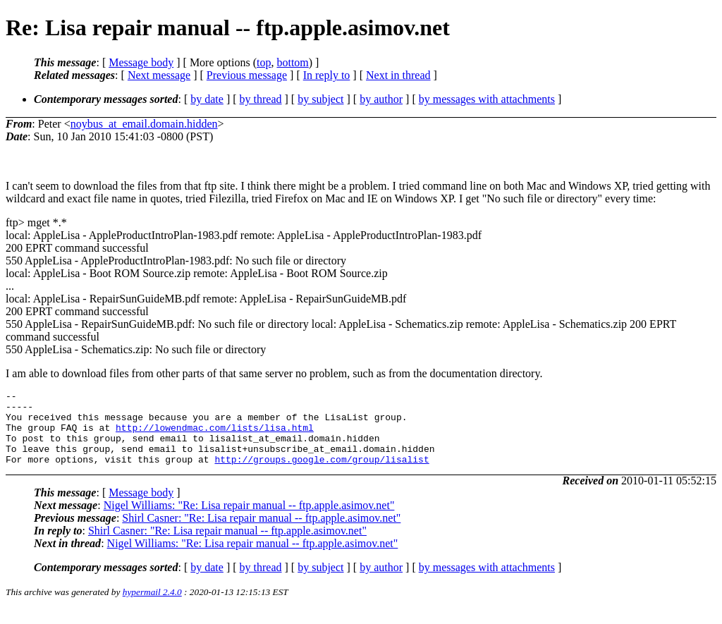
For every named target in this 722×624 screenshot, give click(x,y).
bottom (292, 62)
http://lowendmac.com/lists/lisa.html (215, 435)
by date (207, 99)
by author (381, 99)
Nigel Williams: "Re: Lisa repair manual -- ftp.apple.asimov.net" (249, 520)
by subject (320, 99)
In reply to (326, 75)
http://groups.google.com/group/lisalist (321, 473)
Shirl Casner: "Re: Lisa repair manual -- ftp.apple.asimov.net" (261, 533)
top (264, 62)
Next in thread (398, 75)
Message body (141, 62)
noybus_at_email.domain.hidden (144, 124)
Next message (159, 75)
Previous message (247, 75)
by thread (261, 99)
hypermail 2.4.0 (152, 606)
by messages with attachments (487, 99)
